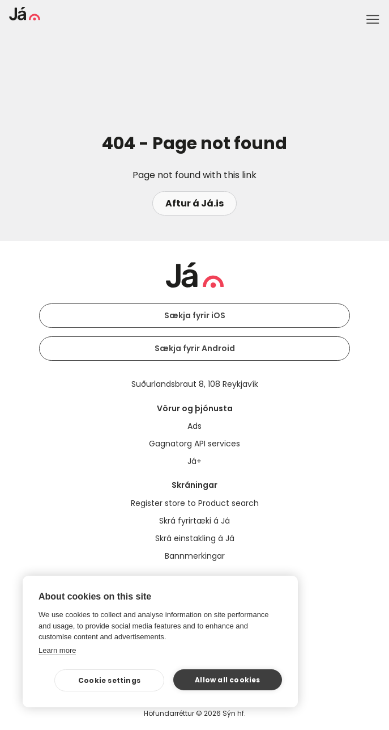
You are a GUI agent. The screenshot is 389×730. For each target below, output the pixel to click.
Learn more (57, 650)
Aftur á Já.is (194, 203)
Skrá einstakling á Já (194, 538)
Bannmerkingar (195, 556)
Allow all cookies (227, 680)
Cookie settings (109, 680)
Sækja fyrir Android (195, 348)
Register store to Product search (195, 503)
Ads (194, 426)
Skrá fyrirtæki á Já (194, 520)
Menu (372, 19)
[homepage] (24, 17)
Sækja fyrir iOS (194, 315)
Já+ (194, 461)
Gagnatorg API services (194, 443)
